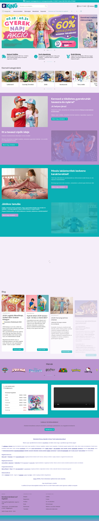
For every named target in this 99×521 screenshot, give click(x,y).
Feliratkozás (49, 429)
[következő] (54, 50)
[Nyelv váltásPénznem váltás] (81, 6)
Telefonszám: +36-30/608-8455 (16, 506)
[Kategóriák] (6, 11)
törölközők (21, 457)
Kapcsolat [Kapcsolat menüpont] (43, 11)
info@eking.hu (15, 508)
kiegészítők (65, 457)
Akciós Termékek (83, 17)
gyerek (50, 455)
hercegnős (16, 457)
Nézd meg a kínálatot (59, 119)
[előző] (44, 50)
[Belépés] (91, 6)
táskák (48, 457)
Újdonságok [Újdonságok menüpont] (27, 11)
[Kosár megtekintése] (96, 6)
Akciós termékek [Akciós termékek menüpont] (17, 11)
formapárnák (74, 455)
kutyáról (21, 481)
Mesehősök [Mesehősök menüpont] (36, 11)
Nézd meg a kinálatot (59, 187)
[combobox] (33, 6)
